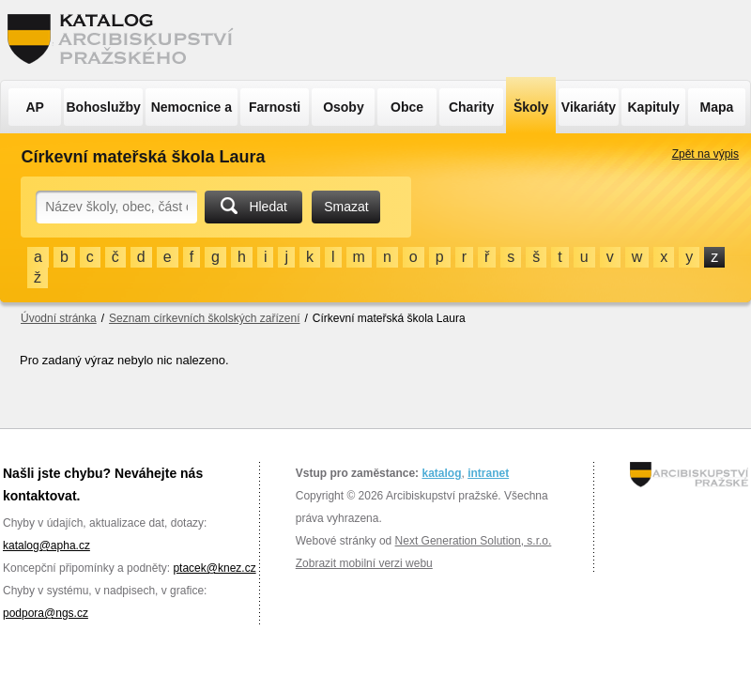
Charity (471, 107)
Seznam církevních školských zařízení (204, 318)
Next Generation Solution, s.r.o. (473, 540)
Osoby (343, 107)
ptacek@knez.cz (214, 568)
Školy (530, 107)
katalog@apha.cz (46, 545)
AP (34, 107)
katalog (441, 473)
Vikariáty (588, 107)
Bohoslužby (104, 107)
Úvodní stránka (59, 318)
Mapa (717, 107)
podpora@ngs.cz (45, 613)
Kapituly (653, 107)
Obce (407, 107)
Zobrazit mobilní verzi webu (364, 563)
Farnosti (274, 107)
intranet (488, 473)
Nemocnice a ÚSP (191, 113)
